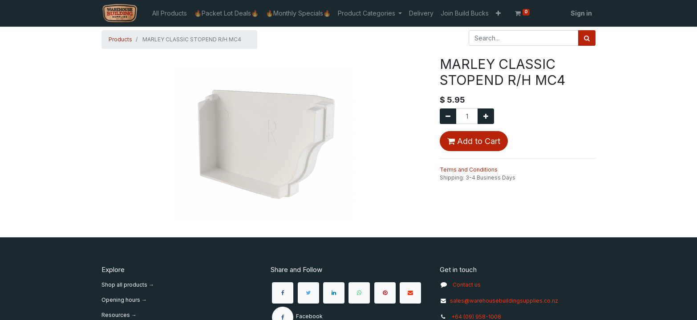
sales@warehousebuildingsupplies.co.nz (499, 300)
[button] (498, 13)
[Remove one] (448, 116)
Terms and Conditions (469, 169)
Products (120, 39)
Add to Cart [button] (473, 141)
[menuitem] (169, 13)
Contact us (467, 284)
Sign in (581, 13)
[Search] (587, 38)
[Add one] (486, 116)
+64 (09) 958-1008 (476, 316)
